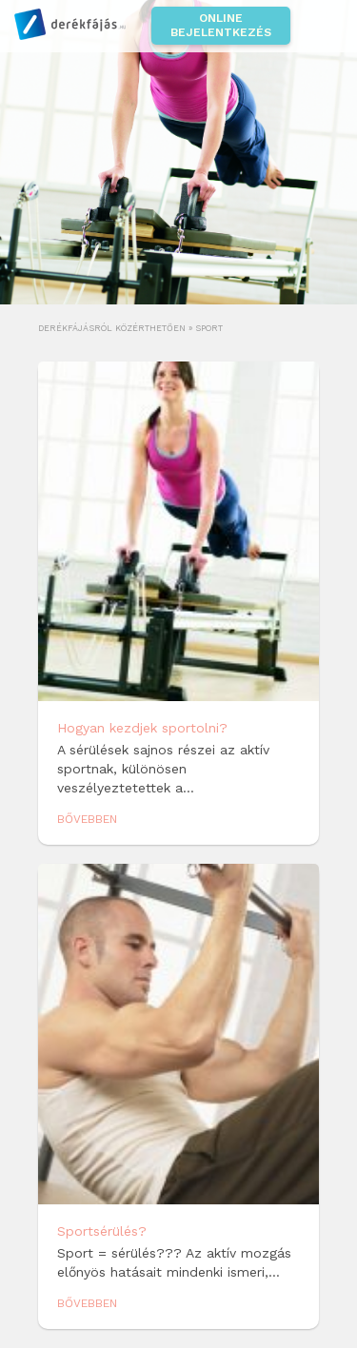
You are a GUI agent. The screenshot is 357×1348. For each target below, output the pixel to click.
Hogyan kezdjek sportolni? (142, 727)
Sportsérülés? (102, 1231)
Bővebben (87, 819)
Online (220, 25)
